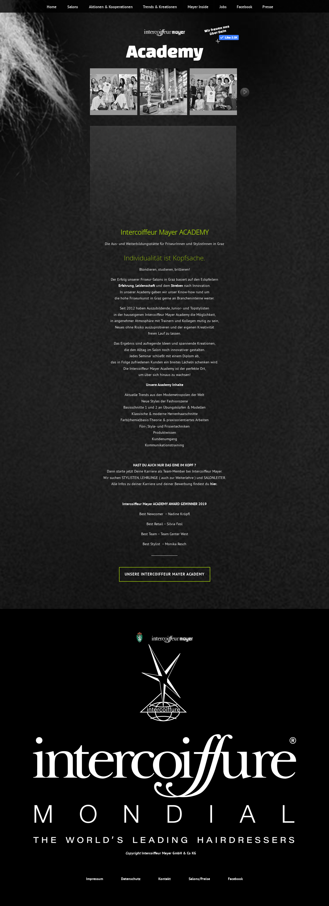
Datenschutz (130, 879)
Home (52, 7)
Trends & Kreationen (160, 7)
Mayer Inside (198, 7)
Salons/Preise (199, 879)
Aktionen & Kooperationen (111, 7)
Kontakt (164, 879)
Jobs (223, 7)
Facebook (244, 7)
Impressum (94, 879)
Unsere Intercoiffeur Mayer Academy (165, 574)
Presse (267, 7)
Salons (72, 7)
